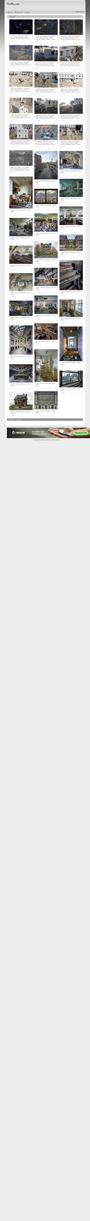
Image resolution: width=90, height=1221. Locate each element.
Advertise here (80, 12)
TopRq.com (47, 439)
